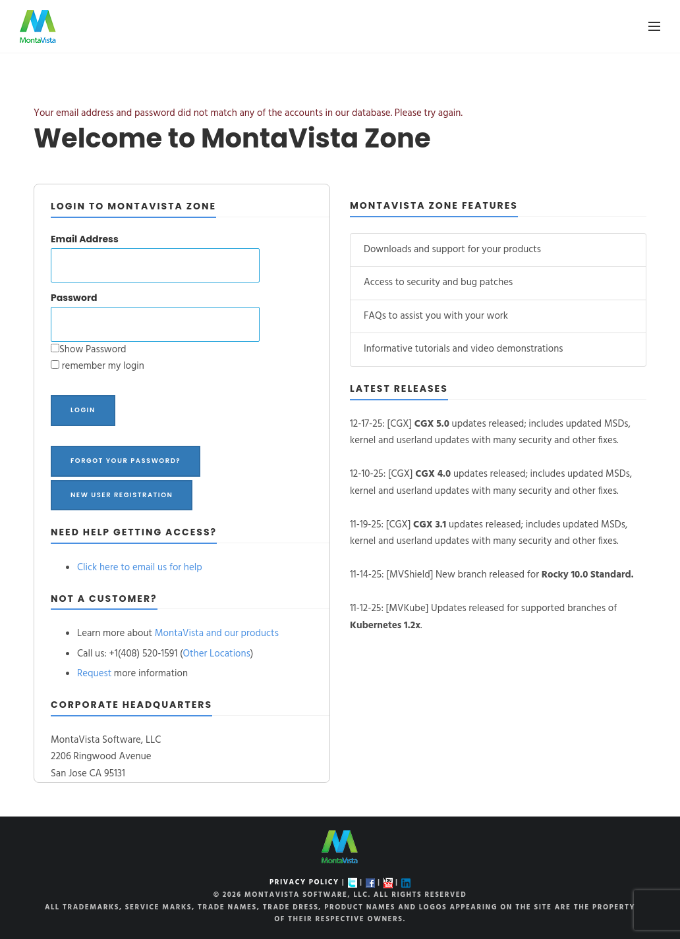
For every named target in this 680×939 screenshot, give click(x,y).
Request (94, 674)
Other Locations (216, 654)
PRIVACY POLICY (304, 882)
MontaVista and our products (217, 633)
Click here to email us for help (139, 568)
